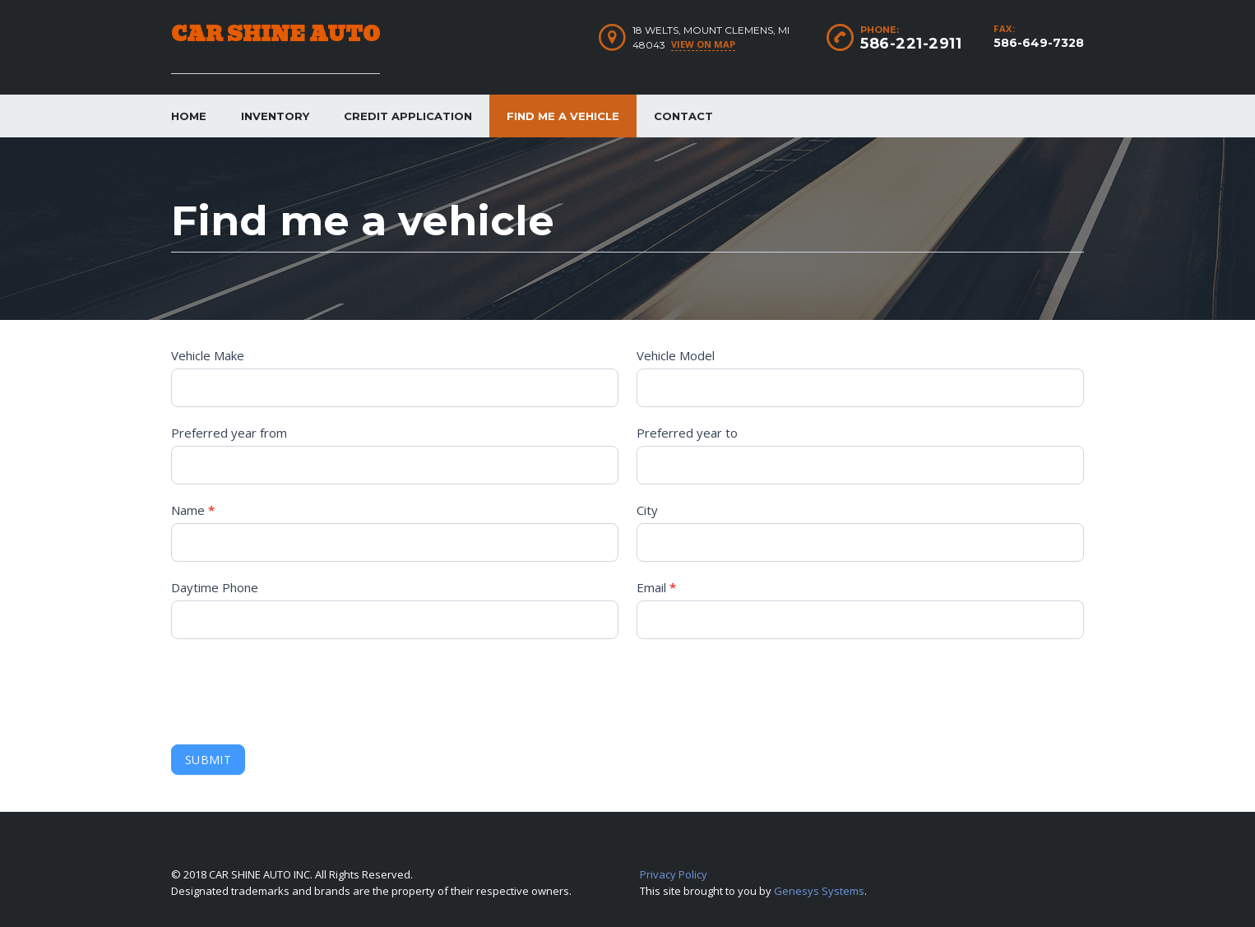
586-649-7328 (1038, 42)
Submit (208, 759)
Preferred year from (229, 432)
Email (656, 587)
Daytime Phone (214, 587)
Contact (683, 116)
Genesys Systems (819, 890)
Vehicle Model (676, 355)
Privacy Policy (673, 874)
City (647, 510)
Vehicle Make (207, 355)
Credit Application (408, 116)
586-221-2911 (910, 44)
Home (188, 116)
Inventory (275, 116)
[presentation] (296, 688)
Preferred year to (687, 432)
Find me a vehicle (563, 116)
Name (193, 510)
